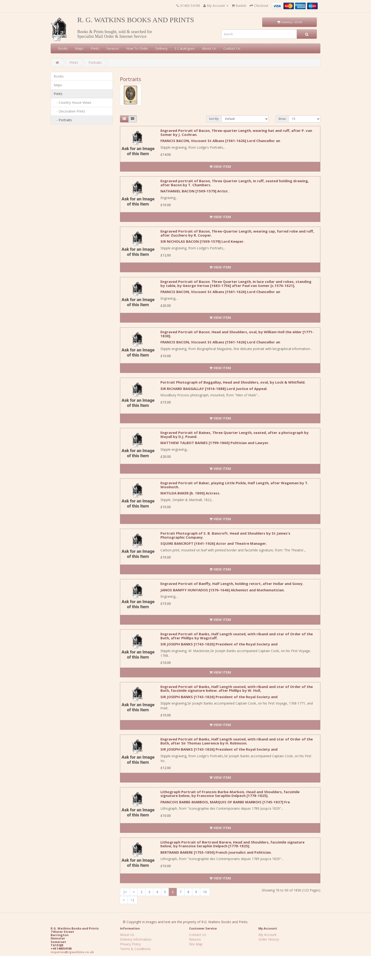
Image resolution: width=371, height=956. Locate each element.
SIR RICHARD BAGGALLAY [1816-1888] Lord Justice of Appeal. (213, 388)
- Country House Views (72, 102)
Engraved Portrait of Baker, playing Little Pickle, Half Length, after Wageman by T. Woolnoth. (234, 484)
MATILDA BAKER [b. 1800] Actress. (190, 493)
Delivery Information (135, 939)
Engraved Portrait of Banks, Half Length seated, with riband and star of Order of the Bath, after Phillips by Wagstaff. (236, 636)
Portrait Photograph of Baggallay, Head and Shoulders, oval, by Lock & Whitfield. (232, 382)
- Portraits (63, 120)
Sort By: (214, 119)
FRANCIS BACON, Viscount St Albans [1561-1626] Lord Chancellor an (220, 140)
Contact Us (231, 48)
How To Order (137, 48)
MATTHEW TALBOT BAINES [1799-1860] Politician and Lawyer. (214, 442)
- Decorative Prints (69, 111)
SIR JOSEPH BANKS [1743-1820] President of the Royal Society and (219, 644)
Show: (282, 119)
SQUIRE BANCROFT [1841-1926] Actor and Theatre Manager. (213, 543)
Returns (195, 939)
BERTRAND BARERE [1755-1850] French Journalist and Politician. (216, 852)
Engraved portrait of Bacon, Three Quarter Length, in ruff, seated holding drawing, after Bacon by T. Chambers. (234, 182)
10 (205, 892)
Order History (268, 939)
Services (112, 48)
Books (63, 48)
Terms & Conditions (135, 949)
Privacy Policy (130, 944)
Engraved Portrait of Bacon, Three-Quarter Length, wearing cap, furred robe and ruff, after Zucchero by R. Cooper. (237, 233)
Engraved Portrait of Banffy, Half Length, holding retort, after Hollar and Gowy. (231, 583)
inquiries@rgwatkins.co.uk (72, 952)
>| (132, 900)
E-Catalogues (185, 48)
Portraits (95, 62)
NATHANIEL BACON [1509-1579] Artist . (195, 191)
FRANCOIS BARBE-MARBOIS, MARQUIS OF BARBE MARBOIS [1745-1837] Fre (225, 802)
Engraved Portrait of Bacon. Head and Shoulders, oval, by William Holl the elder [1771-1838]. (237, 333)
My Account (267, 934)
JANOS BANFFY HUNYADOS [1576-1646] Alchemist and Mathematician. (222, 590)
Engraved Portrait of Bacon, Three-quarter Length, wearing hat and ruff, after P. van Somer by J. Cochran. (236, 132)
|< (125, 892)
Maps (79, 48)
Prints (95, 48)
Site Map (196, 944)
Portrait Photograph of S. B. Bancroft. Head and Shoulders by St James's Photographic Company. (225, 535)
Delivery (161, 48)
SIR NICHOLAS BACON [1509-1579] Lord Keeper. (202, 241)
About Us (209, 48)
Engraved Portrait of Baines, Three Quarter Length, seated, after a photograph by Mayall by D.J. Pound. (234, 434)
